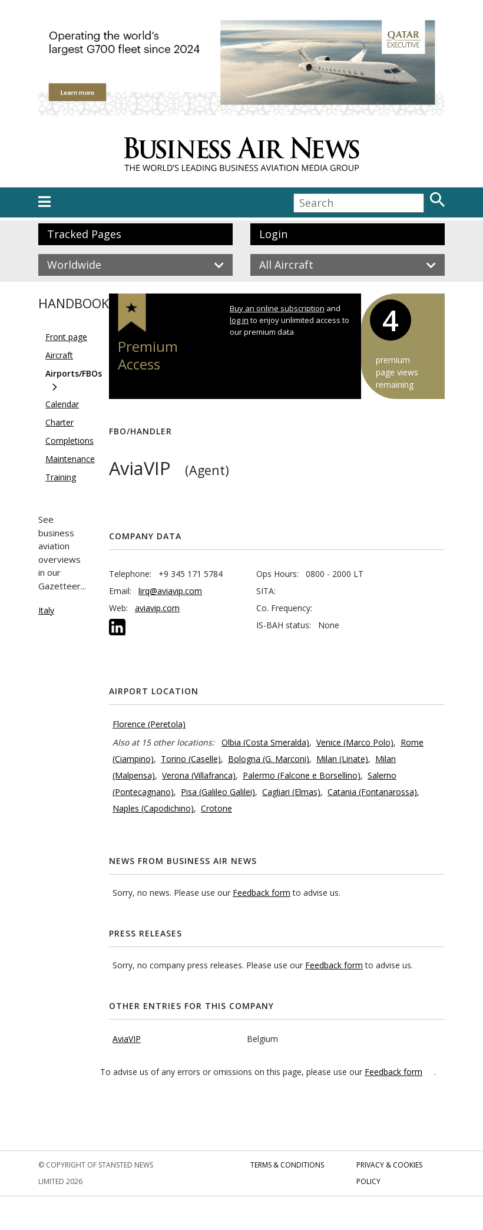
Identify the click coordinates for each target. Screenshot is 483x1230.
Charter (59, 422)
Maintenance (70, 458)
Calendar (62, 404)
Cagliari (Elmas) (291, 791)
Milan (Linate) (342, 758)
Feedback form (261, 892)
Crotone (216, 808)
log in (239, 320)
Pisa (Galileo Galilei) (218, 791)
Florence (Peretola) (149, 724)
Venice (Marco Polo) (354, 742)
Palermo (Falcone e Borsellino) (301, 775)
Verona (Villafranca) (199, 775)
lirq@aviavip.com (170, 590)
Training (60, 477)
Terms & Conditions (287, 1165)
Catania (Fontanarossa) (372, 791)
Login (273, 234)
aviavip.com (157, 608)
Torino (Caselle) (191, 758)
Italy (46, 610)
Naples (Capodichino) (153, 808)
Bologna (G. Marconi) (268, 758)
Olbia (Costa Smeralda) (265, 742)
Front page (66, 336)
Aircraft (59, 355)
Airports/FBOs (73, 373)
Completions (69, 440)
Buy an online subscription (277, 308)
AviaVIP (127, 1038)
